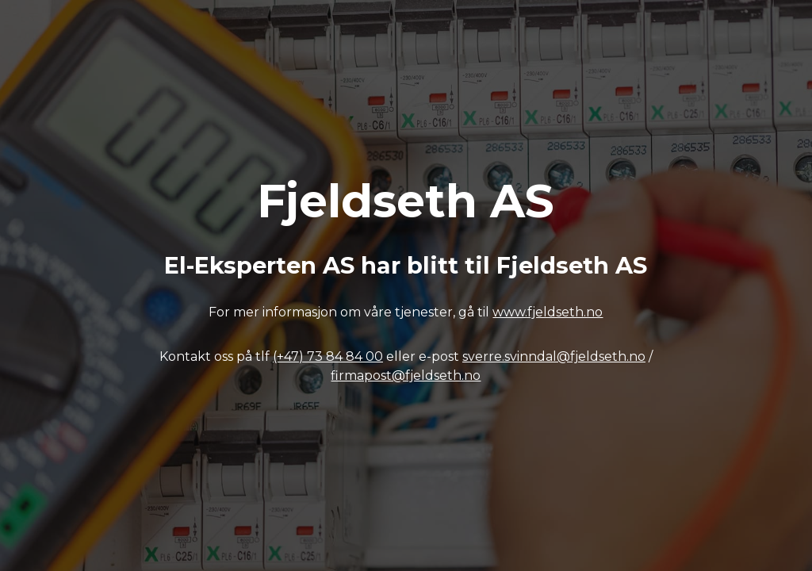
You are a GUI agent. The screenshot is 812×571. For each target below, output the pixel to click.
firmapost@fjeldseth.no (406, 375)
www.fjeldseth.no (547, 312)
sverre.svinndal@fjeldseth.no (553, 356)
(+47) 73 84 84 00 (328, 356)
